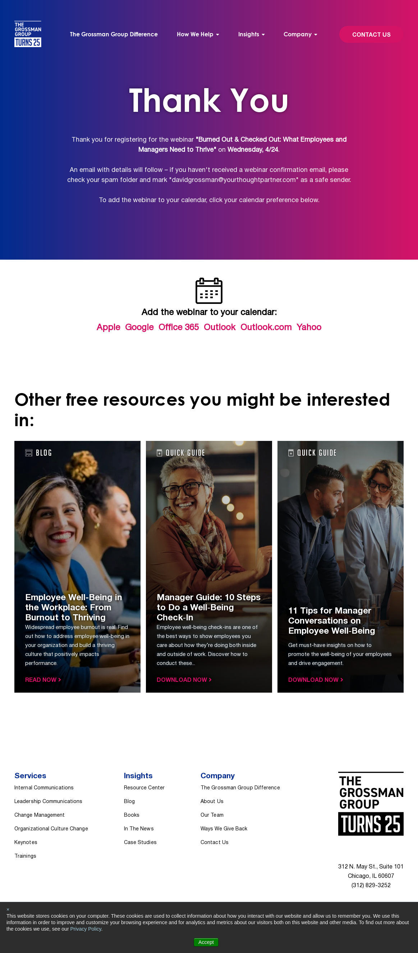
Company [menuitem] (298, 34)
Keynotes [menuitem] (25, 842)
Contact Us (371, 35)
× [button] (7, 909)
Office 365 (179, 328)
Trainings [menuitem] (25, 856)
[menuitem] (198, 34)
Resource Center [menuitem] (144, 788)
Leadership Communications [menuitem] (48, 801)
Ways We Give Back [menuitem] (224, 829)
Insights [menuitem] (248, 34)
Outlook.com (265, 328)
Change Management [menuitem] (39, 815)
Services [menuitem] (30, 776)
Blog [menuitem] (129, 801)
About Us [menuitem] (212, 801)
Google (139, 328)
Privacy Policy (85, 929)
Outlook (219, 328)
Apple (108, 328)
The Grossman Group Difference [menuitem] (114, 34)
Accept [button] (206, 942)
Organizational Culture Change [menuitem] (51, 829)
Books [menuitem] (131, 815)
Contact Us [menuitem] (215, 842)
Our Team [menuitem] (212, 815)
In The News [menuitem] (139, 829)
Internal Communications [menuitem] (44, 788)
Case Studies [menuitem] (140, 842)
